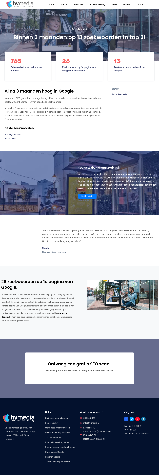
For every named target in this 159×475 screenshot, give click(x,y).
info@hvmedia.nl (91, 423)
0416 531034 (89, 418)
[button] (87, 196)
